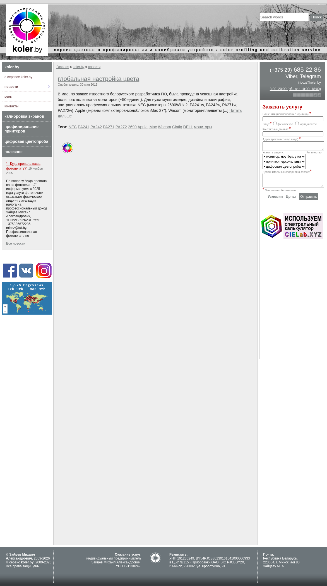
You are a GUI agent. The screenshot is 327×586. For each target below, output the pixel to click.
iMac (153, 127)
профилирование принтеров (21, 128)
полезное (13, 151)
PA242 (96, 127)
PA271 (108, 127)
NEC (73, 127)
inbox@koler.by (309, 83)
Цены (291, 201)
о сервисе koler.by (18, 77)
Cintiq (177, 127)
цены (8, 96)
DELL (188, 127)
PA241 (83, 127)
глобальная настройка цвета (98, 78)
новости (11, 87)
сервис (21, 562)
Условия (275, 201)
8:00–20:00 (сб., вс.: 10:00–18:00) (295, 89)
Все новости (15, 243)
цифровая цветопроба (26, 141)
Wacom (164, 127)
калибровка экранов (24, 116)
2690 (132, 127)
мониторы (203, 127)
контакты (11, 106)
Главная (62, 67)
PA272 (121, 127)
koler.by (11, 67)
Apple (143, 127)
